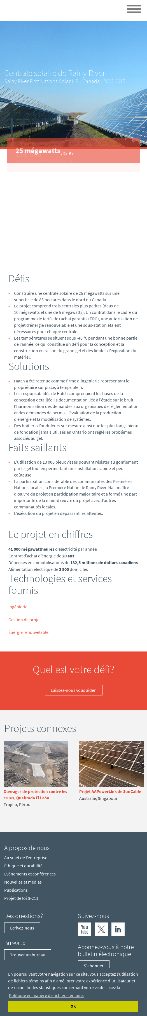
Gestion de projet (24, 619)
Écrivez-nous (22, 928)
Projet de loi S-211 (21, 898)
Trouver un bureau (27, 954)
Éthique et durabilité (23, 865)
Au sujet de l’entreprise (25, 857)
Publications (16, 890)
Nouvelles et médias (23, 882)
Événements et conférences (30, 874)
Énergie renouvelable (28, 632)
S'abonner (94, 965)
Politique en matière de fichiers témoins (46, 995)
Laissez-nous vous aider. (74, 690)
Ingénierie (17, 606)
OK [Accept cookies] (73, 1006)
